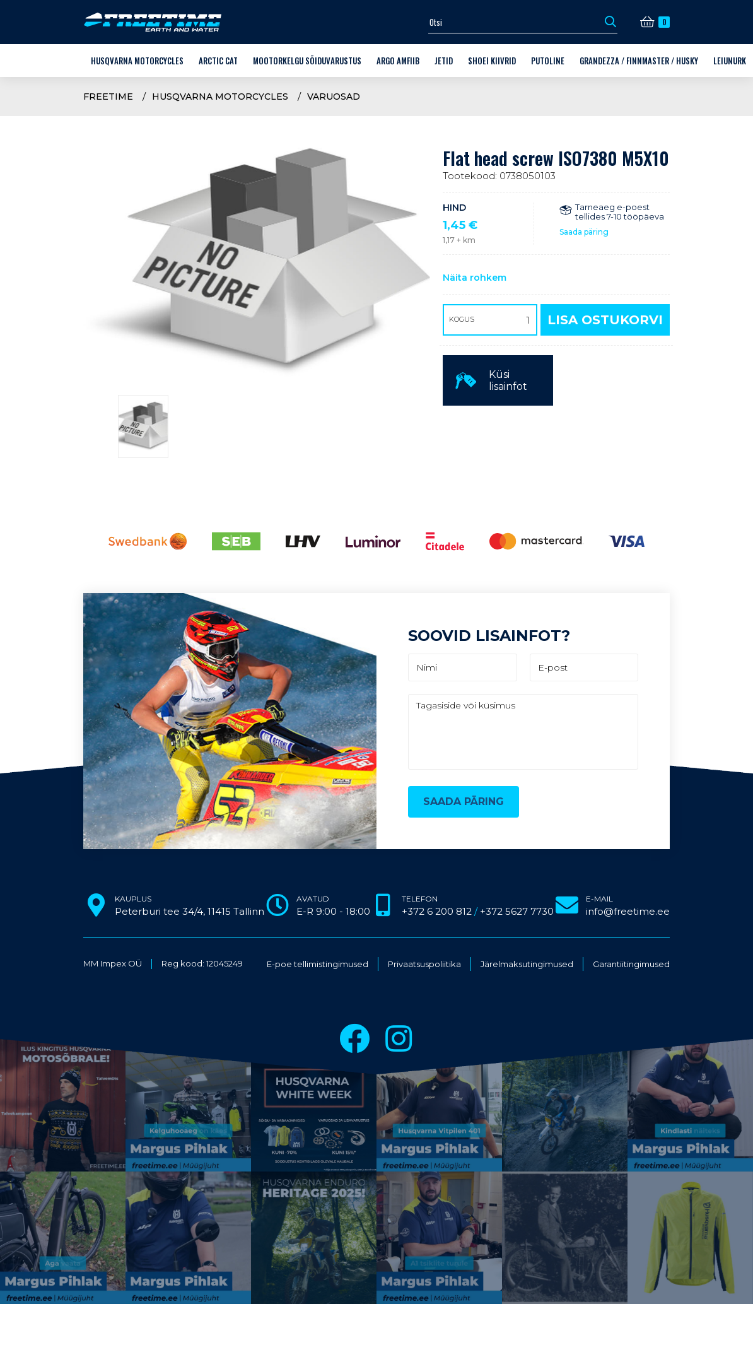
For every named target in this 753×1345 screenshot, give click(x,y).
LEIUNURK (729, 60)
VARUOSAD (333, 96)
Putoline (547, 60)
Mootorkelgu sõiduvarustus (307, 60)
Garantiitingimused (631, 964)
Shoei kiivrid (492, 60)
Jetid (444, 60)
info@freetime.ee (628, 911)
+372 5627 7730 (517, 911)
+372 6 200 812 (437, 911)
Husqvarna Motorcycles (137, 60)
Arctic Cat (218, 60)
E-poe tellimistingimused (317, 964)
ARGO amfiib (397, 60)
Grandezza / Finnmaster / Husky (639, 60)
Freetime (108, 96)
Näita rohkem (474, 277)
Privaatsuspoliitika (424, 964)
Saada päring (584, 232)
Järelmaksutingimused (527, 964)
